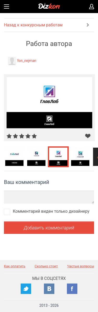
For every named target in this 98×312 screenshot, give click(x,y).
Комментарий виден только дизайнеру (51, 211)
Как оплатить (14, 266)
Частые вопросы (80, 266)
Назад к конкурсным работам (33, 24)
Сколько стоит (46, 266)
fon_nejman (26, 61)
